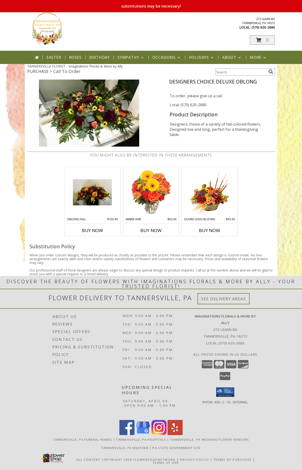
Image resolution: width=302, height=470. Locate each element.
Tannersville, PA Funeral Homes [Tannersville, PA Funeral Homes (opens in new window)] (82, 439)
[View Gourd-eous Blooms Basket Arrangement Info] (209, 192)
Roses (75, 57)
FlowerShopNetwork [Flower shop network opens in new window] (154, 459)
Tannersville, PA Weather (124, 448)
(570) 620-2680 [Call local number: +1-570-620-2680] (263, 27)
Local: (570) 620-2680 (188, 104)
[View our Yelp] (175, 434)
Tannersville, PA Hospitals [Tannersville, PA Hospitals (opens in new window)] (141, 439)
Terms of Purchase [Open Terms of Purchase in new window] (233, 459)
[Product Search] (241, 72)
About (232, 57)
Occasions (166, 57)
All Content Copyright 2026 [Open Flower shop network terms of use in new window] (104, 459)
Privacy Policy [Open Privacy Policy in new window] (194, 459)
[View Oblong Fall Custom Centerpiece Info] (92, 192)
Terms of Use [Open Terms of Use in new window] (166, 463)
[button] (262, 40)
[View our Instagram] (159, 434)
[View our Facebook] (126, 434)
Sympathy (131, 57)
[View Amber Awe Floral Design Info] (151, 192)
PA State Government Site (176, 448)
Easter (53, 57)
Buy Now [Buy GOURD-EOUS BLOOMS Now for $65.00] (209, 230)
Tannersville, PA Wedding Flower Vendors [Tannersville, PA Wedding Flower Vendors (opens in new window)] (209, 439)
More (258, 57)
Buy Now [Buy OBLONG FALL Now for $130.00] (92, 230)
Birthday (99, 57)
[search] (271, 71)
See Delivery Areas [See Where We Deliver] (223, 298)
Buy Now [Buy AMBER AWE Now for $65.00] (151, 230)
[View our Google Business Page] (143, 434)
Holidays (201, 57)
